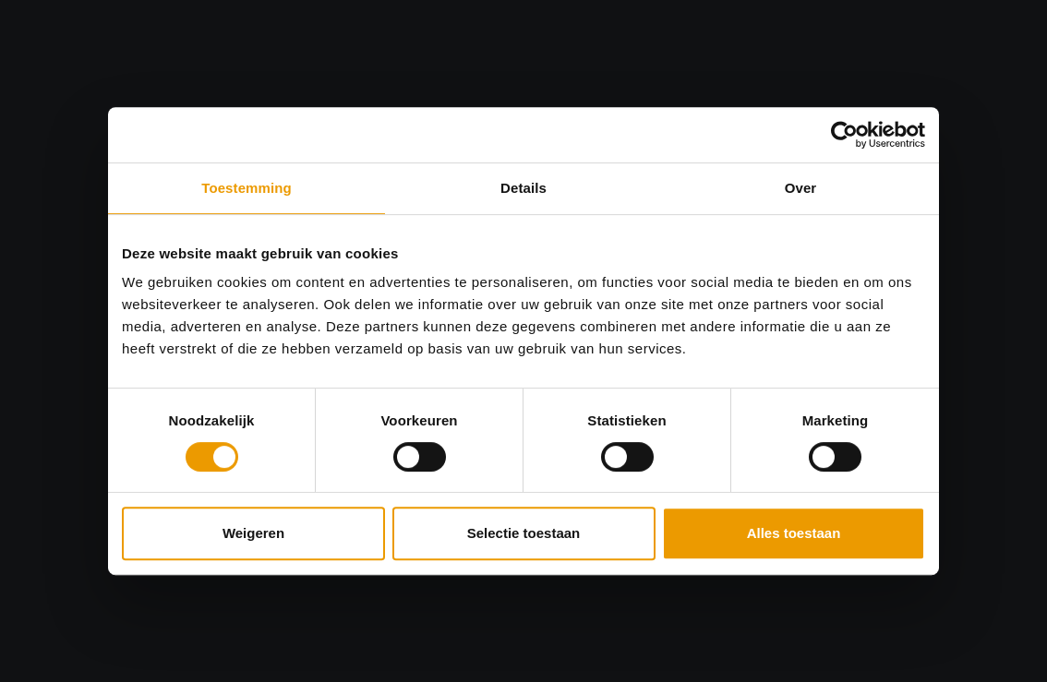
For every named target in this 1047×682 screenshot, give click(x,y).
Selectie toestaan (524, 533)
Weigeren (253, 533)
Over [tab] (801, 188)
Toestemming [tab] (246, 188)
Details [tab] (523, 188)
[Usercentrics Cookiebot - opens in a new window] (844, 135)
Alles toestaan (794, 533)
